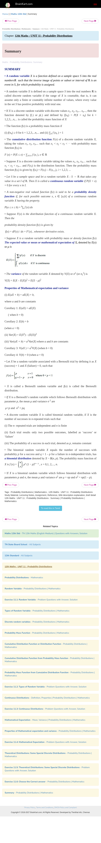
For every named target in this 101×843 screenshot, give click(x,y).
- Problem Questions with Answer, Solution (41, 599)
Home (5, 14)
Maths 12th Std (18, 14)
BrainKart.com (24, 4)
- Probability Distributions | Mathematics (33, 588)
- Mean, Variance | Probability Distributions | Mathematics (45, 719)
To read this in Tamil (50, 508)
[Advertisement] (50, 821)
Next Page (90, 21)
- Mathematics (24, 577)
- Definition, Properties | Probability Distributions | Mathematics (47, 697)
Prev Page (11, 21)
